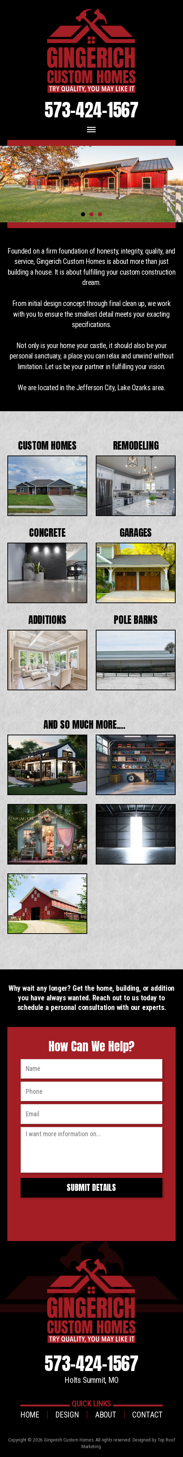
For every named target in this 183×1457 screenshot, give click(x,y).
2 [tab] (91, 214)
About (105, 1414)
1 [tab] (83, 214)
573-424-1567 (91, 110)
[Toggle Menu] (91, 129)
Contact (147, 1414)
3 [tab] (100, 214)
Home (29, 1414)
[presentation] (75, 1214)
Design (67, 1414)
